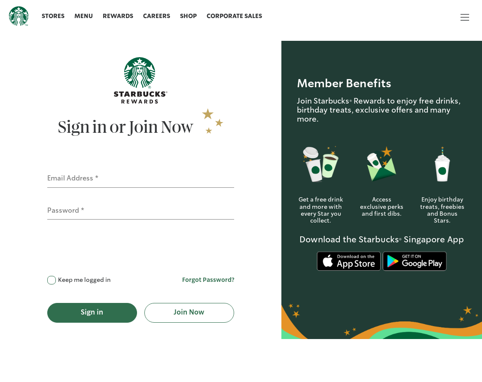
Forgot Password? (208, 280)
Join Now (189, 312)
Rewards (118, 16)
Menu (83, 16)
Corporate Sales (234, 16)
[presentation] (112, 251)
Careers (156, 16)
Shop (188, 16)
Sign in (92, 312)
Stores (53, 16)
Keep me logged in (84, 280)
